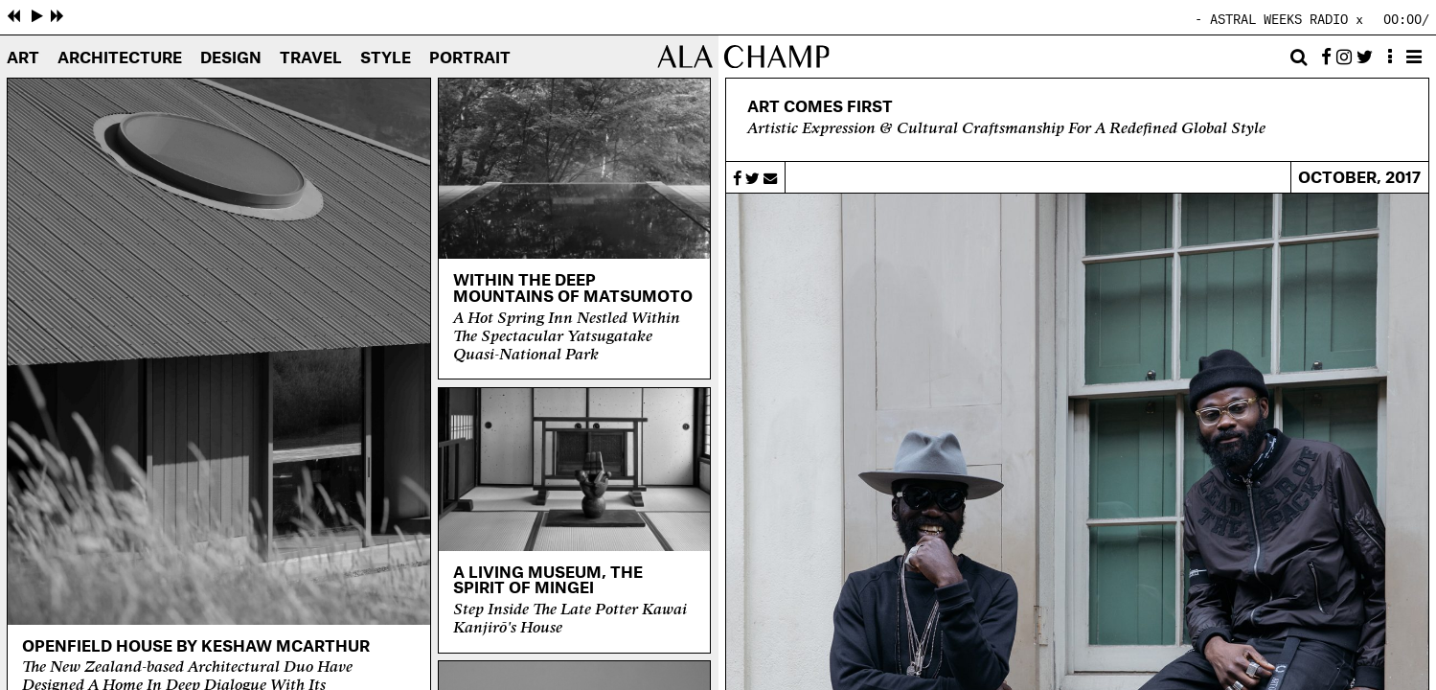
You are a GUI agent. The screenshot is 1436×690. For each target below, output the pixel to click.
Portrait (470, 58)
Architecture (119, 58)
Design (231, 58)
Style (385, 58)
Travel (311, 58)
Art (23, 58)
